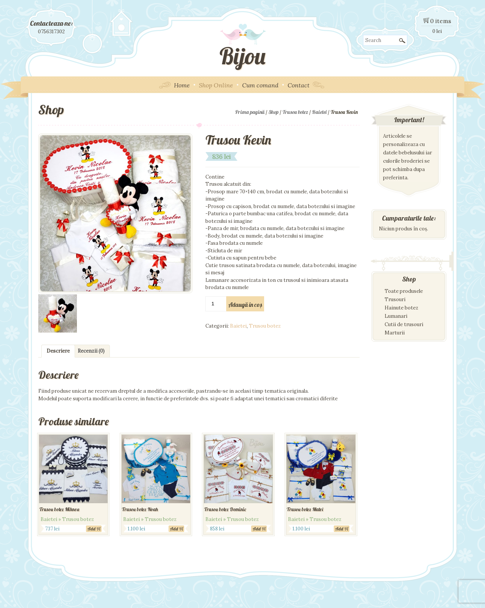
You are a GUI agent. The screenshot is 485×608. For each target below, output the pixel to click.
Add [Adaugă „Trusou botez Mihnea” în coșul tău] (91, 529)
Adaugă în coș (245, 304)
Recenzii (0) (91, 351)
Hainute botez (401, 308)
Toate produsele (404, 291)
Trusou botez (295, 112)
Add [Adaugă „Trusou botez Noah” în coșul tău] (174, 529)
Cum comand (260, 85)
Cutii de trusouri (404, 324)
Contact (299, 85)
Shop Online (216, 85)
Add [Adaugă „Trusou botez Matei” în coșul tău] (339, 529)
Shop (273, 112)
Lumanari (396, 316)
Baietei (319, 112)
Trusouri (395, 299)
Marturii (395, 333)
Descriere (58, 351)
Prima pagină (249, 112)
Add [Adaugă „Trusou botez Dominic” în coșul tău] (257, 529)
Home (182, 85)
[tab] (58, 351)
